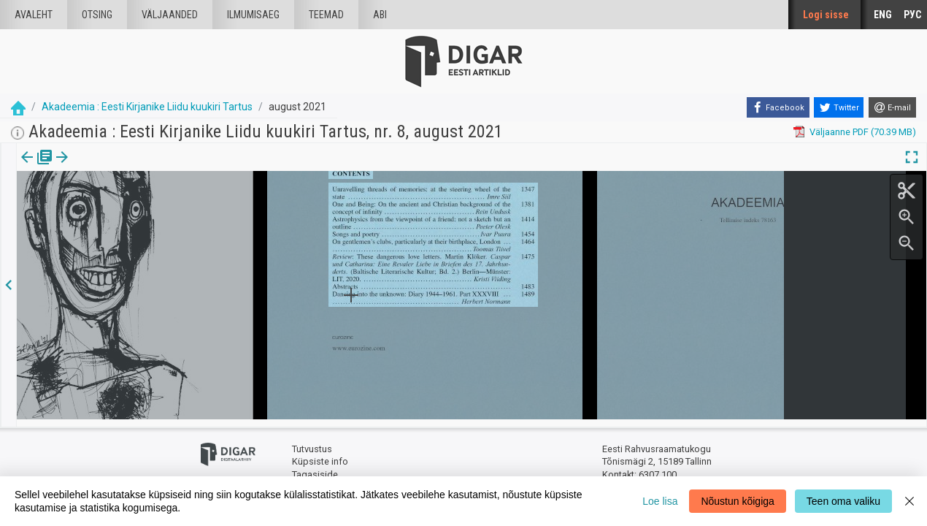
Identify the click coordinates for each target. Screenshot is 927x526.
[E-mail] (892, 107)
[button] (125, 167)
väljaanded (170, 14)
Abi (380, 14)
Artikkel (102, 167)
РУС (912, 14)
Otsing (97, 14)
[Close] (909, 501)
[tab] (36, 167)
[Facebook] (778, 107)
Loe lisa (659, 501)
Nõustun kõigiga (737, 501)
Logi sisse (826, 14)
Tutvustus (312, 442)
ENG (883, 14)
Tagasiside (315, 467)
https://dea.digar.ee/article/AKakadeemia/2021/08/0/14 (135, 207)
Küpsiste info (320, 454)
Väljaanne (37, 167)
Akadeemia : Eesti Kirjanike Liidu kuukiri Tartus (147, 107)
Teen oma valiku (843, 501)
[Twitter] (838, 107)
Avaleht (34, 14)
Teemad (326, 14)
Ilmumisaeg (253, 14)
